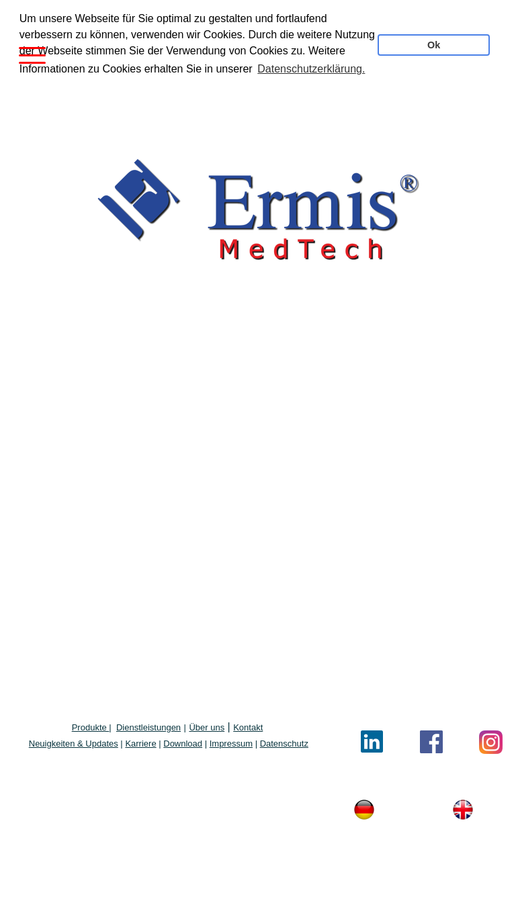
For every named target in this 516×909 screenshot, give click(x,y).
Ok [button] (433, 45)
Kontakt (248, 727)
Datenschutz (284, 743)
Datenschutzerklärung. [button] (311, 69)
